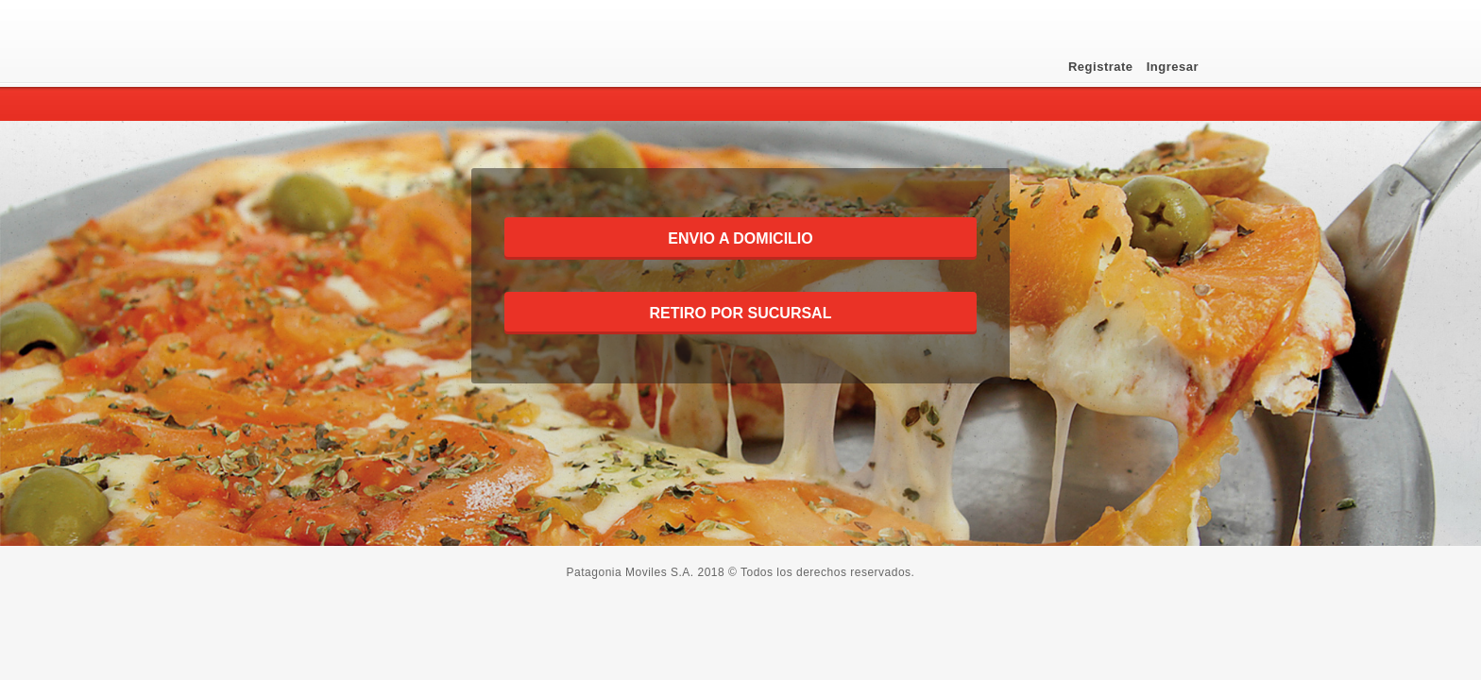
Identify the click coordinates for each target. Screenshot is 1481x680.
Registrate (1102, 67)
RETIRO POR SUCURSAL (741, 313)
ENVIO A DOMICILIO (740, 238)
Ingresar (1173, 67)
